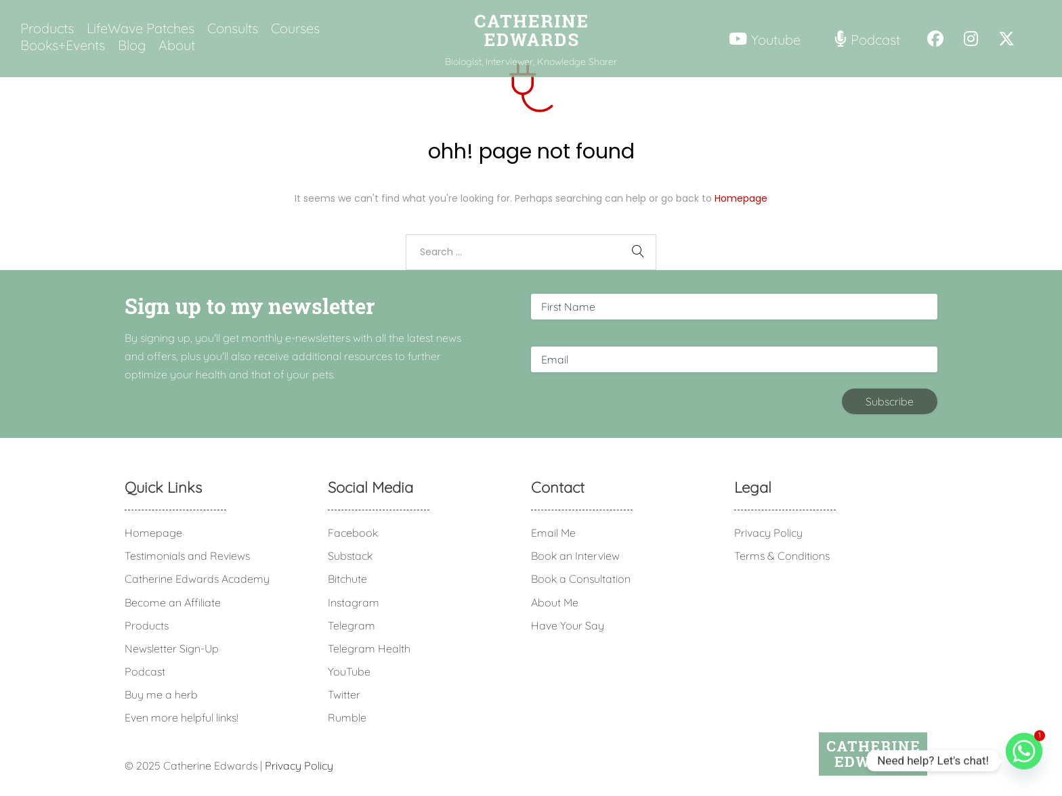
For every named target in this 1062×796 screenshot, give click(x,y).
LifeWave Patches (140, 28)
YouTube (349, 671)
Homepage (741, 198)
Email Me (553, 532)
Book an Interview (575, 555)
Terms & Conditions (782, 555)
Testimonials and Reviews (187, 555)
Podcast (145, 671)
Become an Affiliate (173, 602)
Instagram (353, 602)
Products (47, 28)
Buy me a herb (161, 694)
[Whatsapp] (1024, 761)
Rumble (347, 717)
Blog (132, 45)
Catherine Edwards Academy (197, 578)
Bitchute (347, 578)
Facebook (353, 532)
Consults (232, 28)
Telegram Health (369, 648)
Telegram (351, 625)
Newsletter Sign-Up (172, 648)
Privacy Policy (768, 532)
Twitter (344, 694)
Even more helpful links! (181, 717)
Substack (350, 555)
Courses (295, 28)
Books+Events (62, 45)
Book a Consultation (581, 578)
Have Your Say (567, 625)
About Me (554, 602)
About (176, 45)
